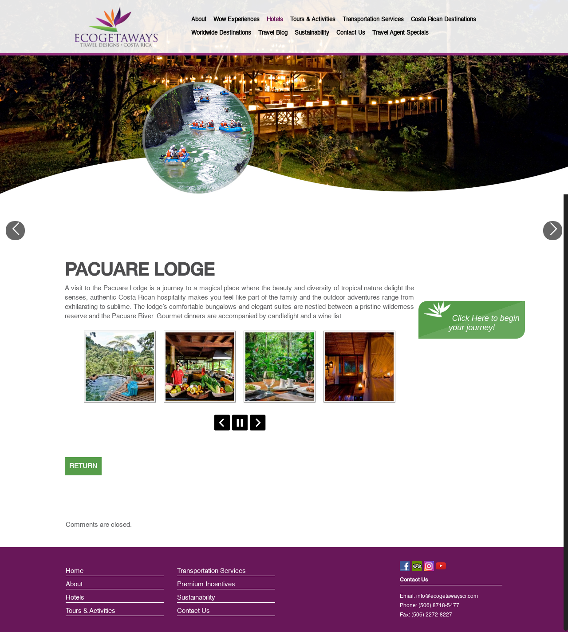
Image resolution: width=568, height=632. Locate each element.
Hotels (75, 597)
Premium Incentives (206, 584)
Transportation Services (211, 571)
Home (74, 571)
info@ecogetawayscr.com (447, 596)
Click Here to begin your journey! (472, 323)
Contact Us (193, 611)
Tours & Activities (90, 611)
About (74, 584)
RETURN (83, 466)
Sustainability (196, 597)
